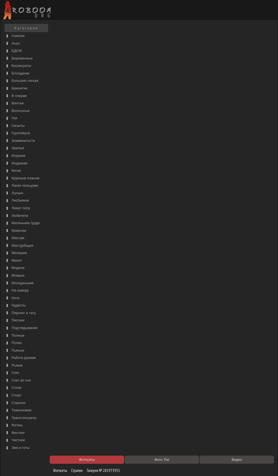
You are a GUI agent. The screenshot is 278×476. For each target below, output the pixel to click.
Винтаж (14, 103)
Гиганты (14, 126)
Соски (13, 388)
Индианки (16, 163)
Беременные (19, 58)
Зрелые (14, 148)
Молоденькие (19, 283)
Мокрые (14, 275)
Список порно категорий (75, 53)
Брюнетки (16, 88)
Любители (16, 216)
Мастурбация (19, 245)
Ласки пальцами (21, 185)
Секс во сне (18, 380)
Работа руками (20, 358)
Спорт (13, 395)
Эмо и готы (17, 448)
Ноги (12, 298)
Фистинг (15, 433)
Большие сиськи (21, 81)
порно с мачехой (69, 59)
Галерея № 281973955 (104, 38)
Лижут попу (17, 208)
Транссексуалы (21, 418)
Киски (13, 170)
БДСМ (13, 51)
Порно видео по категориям (78, 409)
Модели (14, 268)
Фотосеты (61, 38)
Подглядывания (21, 328)
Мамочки (15, 230)
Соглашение (77, 465)
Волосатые (17, 111)
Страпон (15, 403)
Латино (14, 193)
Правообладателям (51, 465)
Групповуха (17, 133)
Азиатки (14, 36)
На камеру (17, 290)
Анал (12, 43)
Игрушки (15, 156)
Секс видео (66, 414)
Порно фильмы (68, 48)
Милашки (16, 253)
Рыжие (14, 365)
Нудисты (15, 305)
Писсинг (15, 320)
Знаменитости (20, 141)
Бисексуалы (18, 66)
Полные (14, 335)
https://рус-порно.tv (177, 409)
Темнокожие (18, 410)
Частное (15, 440)
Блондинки (17, 73)
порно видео (172, 53)
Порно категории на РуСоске (184, 48)
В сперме (16, 96)
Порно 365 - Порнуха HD (181, 414)
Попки (13, 343)
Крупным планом (22, 178)
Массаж (14, 238)
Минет (13, 260)
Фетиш (14, 425)
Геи (11, 118)
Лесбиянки (17, 200)
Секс (12, 373)
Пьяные (14, 350)
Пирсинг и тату (20, 313)
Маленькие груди (22, 223)
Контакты (96, 465)
